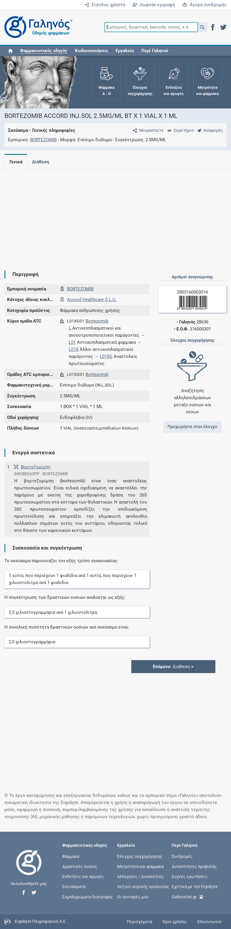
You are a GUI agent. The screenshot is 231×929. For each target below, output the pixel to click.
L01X (73, 349)
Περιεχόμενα (139, 921)
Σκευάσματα (74, 886)
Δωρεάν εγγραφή (153, 4)
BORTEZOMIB (43, 139)
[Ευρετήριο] (179, 130)
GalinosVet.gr (188, 896)
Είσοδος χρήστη (104, 4)
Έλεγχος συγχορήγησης (139, 856)
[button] (202, 27)
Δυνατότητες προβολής (194, 866)
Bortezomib (97, 321)
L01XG (106, 356)
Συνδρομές (182, 856)
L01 (72, 342)
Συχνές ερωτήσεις (190, 876)
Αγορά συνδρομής (204, 4)
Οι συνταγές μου (132, 896)
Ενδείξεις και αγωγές (83, 876)
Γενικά (15, 162)
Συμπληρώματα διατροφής (87, 896)
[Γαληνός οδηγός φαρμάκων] (36, 27)
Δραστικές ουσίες (79, 866)
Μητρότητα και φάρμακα (140, 866)
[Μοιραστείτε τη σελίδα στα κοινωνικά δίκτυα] (147, 130)
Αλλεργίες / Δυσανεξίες (140, 876)
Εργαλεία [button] (125, 50)
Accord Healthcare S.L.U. (92, 299)
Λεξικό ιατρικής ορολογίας (143, 886)
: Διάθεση (173, 666)
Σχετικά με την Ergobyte (194, 886)
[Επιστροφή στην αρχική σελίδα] (29, 868)
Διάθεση (41, 162)
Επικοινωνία (209, 921)
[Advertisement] (113, 215)
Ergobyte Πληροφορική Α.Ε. (41, 921)
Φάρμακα (70, 856)
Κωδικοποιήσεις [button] (91, 50)
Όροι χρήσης (175, 921)
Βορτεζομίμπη (36, 467)
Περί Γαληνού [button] (154, 50)
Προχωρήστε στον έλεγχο (192, 426)
